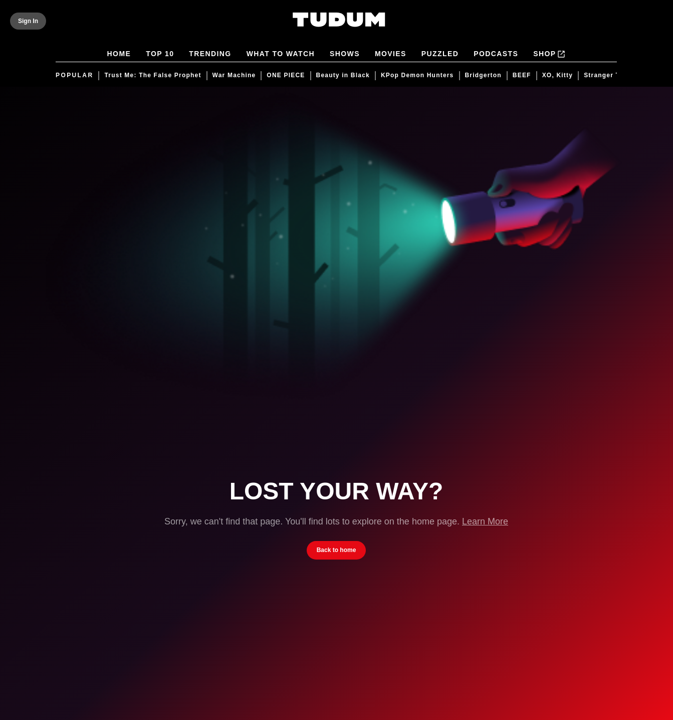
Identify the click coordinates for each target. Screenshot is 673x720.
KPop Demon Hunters (417, 75)
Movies (390, 54)
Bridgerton (483, 75)
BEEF (522, 75)
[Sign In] (28, 21)
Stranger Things (611, 75)
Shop (550, 54)
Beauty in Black (343, 75)
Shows (345, 54)
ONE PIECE (286, 75)
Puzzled (440, 54)
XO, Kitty (557, 75)
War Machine (234, 75)
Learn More (485, 521)
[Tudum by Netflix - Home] (339, 26)
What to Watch (281, 54)
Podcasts (496, 54)
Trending (210, 54)
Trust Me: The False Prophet (153, 75)
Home (119, 54)
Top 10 (160, 54)
